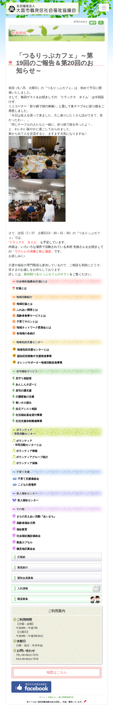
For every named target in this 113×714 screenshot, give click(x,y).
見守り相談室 (22, 378)
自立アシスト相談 (24, 408)
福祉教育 (19, 529)
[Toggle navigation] (104, 7)
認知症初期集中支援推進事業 (32, 356)
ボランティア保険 (24, 463)
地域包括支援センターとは (30, 349)
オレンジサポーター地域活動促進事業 (37, 362)
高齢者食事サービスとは (29, 315)
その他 (17, 509)
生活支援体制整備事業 (27, 421)
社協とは (19, 288)
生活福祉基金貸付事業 (27, 414)
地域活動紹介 (21, 297)
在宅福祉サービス (24, 371)
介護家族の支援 (23, 396)
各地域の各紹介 (23, 333)
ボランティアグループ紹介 (30, 457)
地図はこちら (56, 672)
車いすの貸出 (22, 402)
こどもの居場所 (24, 484)
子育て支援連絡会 (25, 478)
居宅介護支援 (22, 390)
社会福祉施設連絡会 (26, 535)
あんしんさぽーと (24, 384)
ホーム (42, 697)
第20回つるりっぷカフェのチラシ (47, 274)
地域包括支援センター (27, 342)
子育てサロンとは (25, 321)
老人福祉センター (24, 493)
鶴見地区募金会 (23, 548)
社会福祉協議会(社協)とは (29, 281)
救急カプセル (22, 542)
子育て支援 (20, 472)
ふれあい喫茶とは (25, 309)
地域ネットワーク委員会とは (31, 327)
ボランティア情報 (24, 450)
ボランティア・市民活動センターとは (27, 442)
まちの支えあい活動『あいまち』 (34, 516)
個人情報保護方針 (66, 697)
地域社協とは (22, 303)
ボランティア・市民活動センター (23, 431)
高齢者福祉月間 (23, 522)
